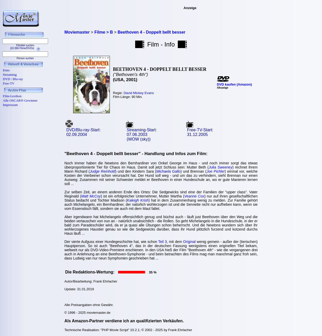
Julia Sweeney (220, 167)
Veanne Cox (194, 196)
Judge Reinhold (102, 171)
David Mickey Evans (139, 93)
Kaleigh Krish (138, 200)
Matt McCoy (91, 196)
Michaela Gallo (168, 171)
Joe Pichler (215, 171)
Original (189, 242)
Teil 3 (162, 242)
